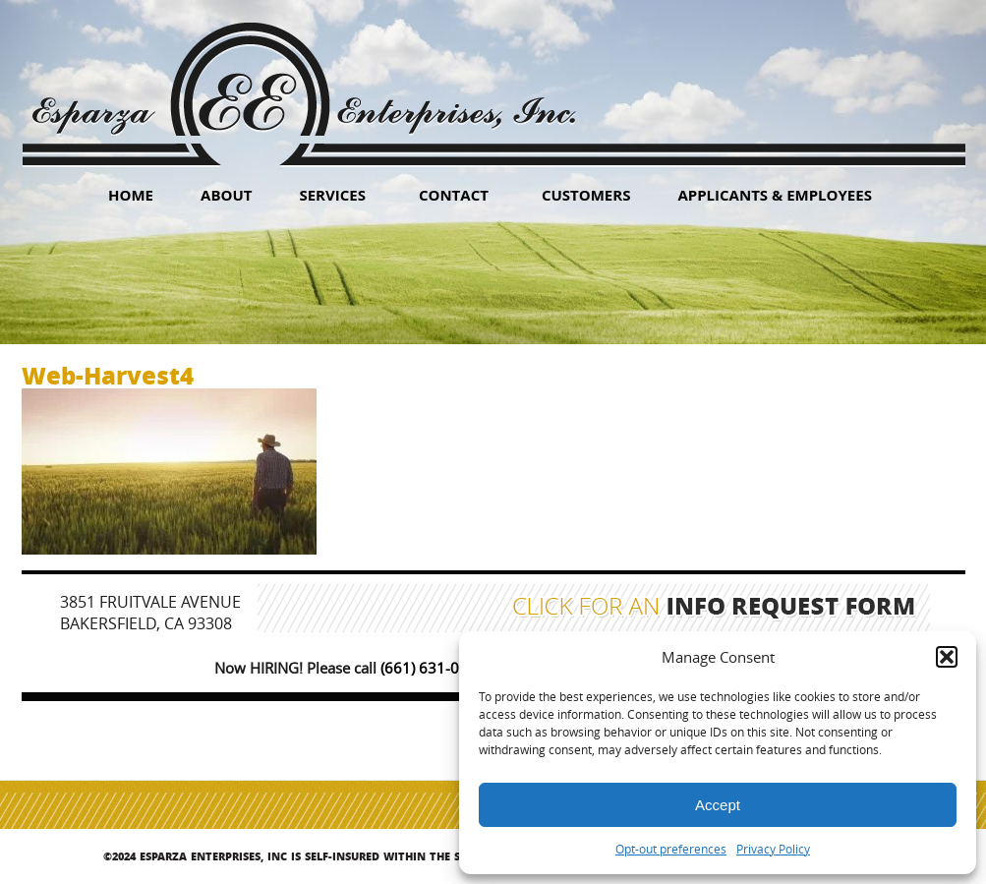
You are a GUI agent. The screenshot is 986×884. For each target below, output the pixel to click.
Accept (717, 804)
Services (332, 195)
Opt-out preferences (670, 848)
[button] (947, 657)
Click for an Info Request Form (714, 608)
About (226, 195)
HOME (130, 195)
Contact (454, 195)
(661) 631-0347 (433, 668)
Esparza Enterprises (303, 79)
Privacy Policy (773, 848)
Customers (586, 195)
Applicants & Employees (774, 195)
